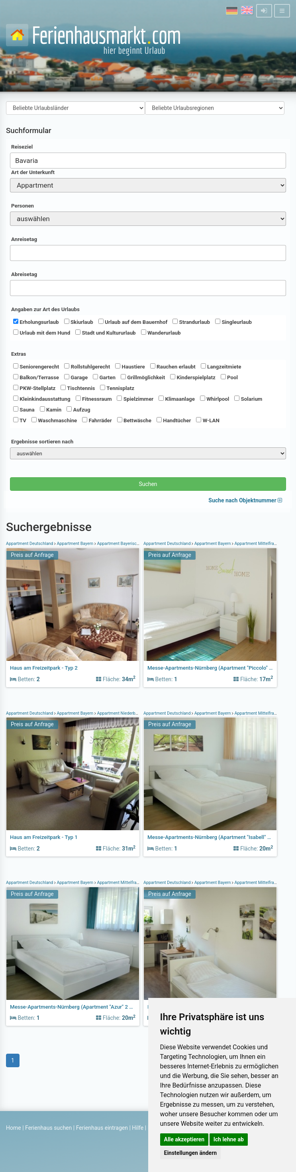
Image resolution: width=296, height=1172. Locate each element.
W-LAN (208, 420)
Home (13, 1128)
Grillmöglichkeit (143, 377)
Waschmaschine (54, 420)
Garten (104, 377)
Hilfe (137, 1128)
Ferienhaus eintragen (102, 1128)
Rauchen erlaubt (173, 366)
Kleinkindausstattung (42, 399)
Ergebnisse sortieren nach (42, 442)
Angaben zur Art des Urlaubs (45, 309)
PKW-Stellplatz (34, 388)
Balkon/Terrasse (36, 377)
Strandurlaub (191, 322)
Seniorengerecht (36, 366)
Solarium (248, 399)
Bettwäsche (134, 420)
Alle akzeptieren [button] (184, 1139)
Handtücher (174, 420)
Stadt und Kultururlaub (105, 332)
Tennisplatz (117, 388)
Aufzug (78, 409)
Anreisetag (24, 239)
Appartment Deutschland (30, 543)
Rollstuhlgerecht (87, 366)
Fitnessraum (94, 399)
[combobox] (148, 161)
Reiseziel (22, 147)
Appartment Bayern (75, 543)
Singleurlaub (233, 322)
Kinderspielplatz (192, 377)
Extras (18, 354)
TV (19, 420)
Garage (76, 377)
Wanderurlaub (161, 332)
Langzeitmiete (221, 366)
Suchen (148, 484)
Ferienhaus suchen (48, 1128)
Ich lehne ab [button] (229, 1139)
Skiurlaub (78, 322)
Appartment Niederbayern (121, 713)
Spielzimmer (135, 399)
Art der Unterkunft (33, 172)
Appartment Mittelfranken (258, 543)
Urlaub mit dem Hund (41, 332)
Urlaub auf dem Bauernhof (133, 322)
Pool (229, 377)
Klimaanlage (177, 399)
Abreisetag (24, 274)
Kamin (50, 409)
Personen (22, 206)
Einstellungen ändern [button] (190, 1153)
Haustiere (130, 366)
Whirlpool (214, 399)
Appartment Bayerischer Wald (125, 543)
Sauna (24, 409)
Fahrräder (97, 420)
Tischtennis (78, 388)
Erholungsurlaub (36, 322)
